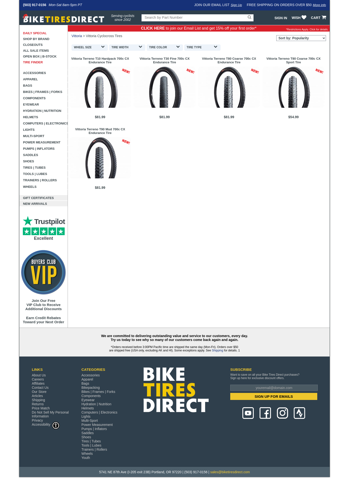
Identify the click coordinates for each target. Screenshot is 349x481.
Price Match (41, 408)
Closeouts (33, 45)
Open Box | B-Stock (39, 56)
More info (319, 5)
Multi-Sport (33, 136)
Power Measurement (42, 142)
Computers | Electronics (45, 123)
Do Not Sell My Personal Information (50, 414)
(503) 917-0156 (34, 5)
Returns (38, 404)
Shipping (217, 350)
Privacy (37, 420)
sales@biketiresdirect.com (230, 472)
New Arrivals (35, 204)
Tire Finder (33, 62)
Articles (37, 396)
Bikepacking (90, 388)
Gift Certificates (38, 198)
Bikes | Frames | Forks (42, 92)
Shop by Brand (36, 39)
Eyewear (31, 104)
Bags (27, 85)
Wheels (30, 187)
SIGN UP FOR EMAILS (274, 396)
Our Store (39, 392)
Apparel (30, 79)
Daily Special (35, 33)
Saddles (30, 155)
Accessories (34, 73)
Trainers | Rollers (40, 180)
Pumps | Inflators (39, 148)
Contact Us (40, 388)
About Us (39, 375)
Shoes (28, 161)
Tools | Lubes (35, 174)
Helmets (30, 117)
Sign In (280, 18)
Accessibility (46, 424)
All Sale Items (36, 50)
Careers (38, 379)
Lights (29, 130)
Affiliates (38, 383)
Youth (85, 458)
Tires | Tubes (34, 167)
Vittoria (76, 36)
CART (319, 18)
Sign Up (236, 5)
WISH (300, 18)
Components (34, 98)
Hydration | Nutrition (42, 111)
